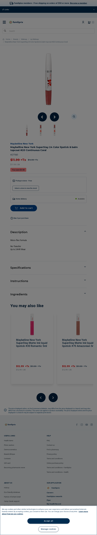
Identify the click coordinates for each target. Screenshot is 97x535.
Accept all (48, 521)
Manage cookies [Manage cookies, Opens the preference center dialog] (48, 529)
